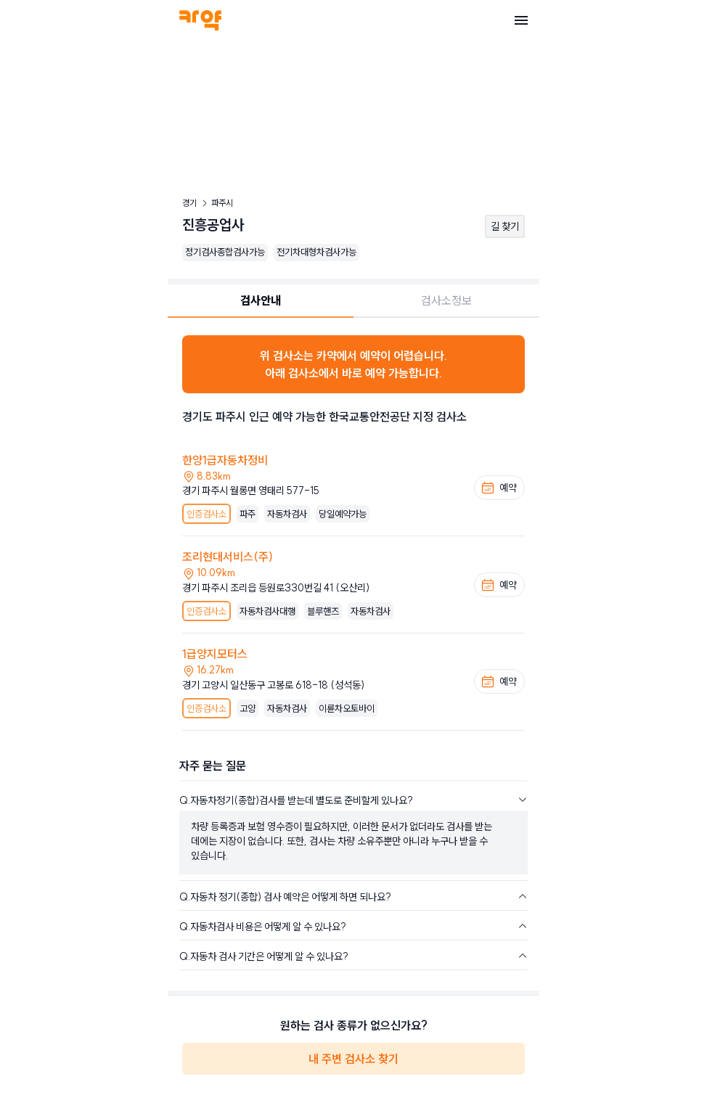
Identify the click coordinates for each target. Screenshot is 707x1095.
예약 (499, 487)
